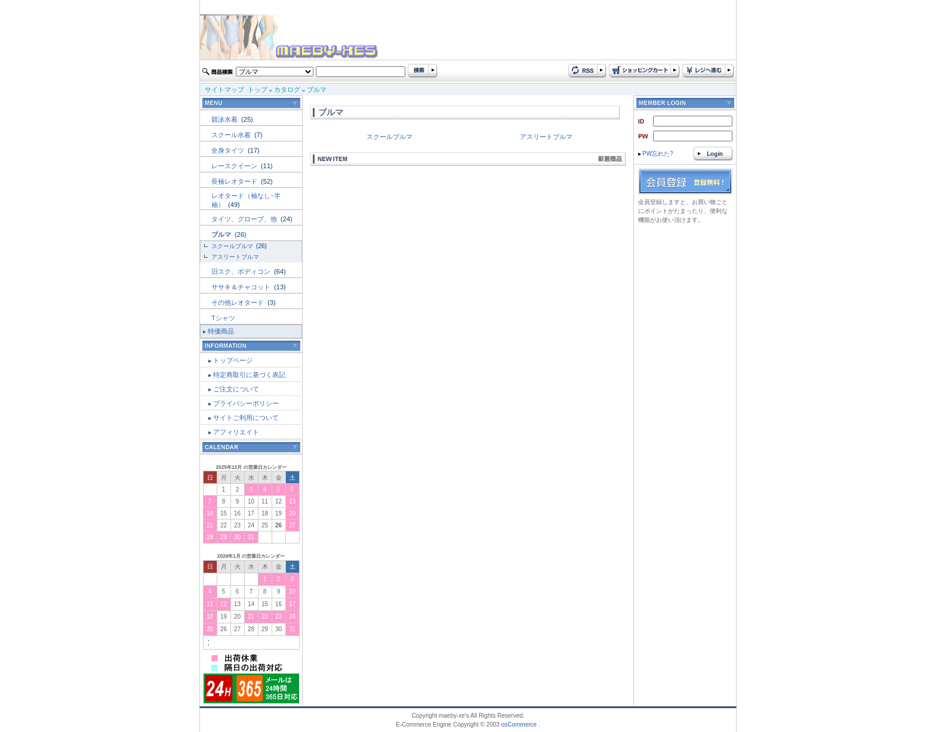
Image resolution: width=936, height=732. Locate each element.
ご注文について (236, 389)
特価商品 (221, 331)
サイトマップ (224, 89)
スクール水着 (232, 134)
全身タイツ (228, 150)
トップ (257, 89)
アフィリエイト (236, 432)
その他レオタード (238, 302)
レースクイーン (235, 165)
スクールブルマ (233, 246)
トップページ (233, 360)
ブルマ (317, 89)
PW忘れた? (655, 153)
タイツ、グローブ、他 (245, 219)
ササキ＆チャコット (241, 287)
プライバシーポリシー (246, 403)
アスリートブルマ (235, 257)
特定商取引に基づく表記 (249, 374)
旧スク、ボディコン (241, 271)
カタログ (287, 89)
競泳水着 (225, 119)
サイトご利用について (246, 417)
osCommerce (519, 724)
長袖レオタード (235, 181)
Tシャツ (223, 318)
